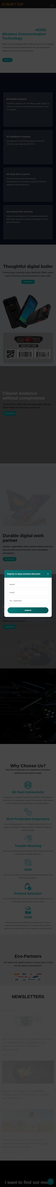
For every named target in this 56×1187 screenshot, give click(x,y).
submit (28, 610)
